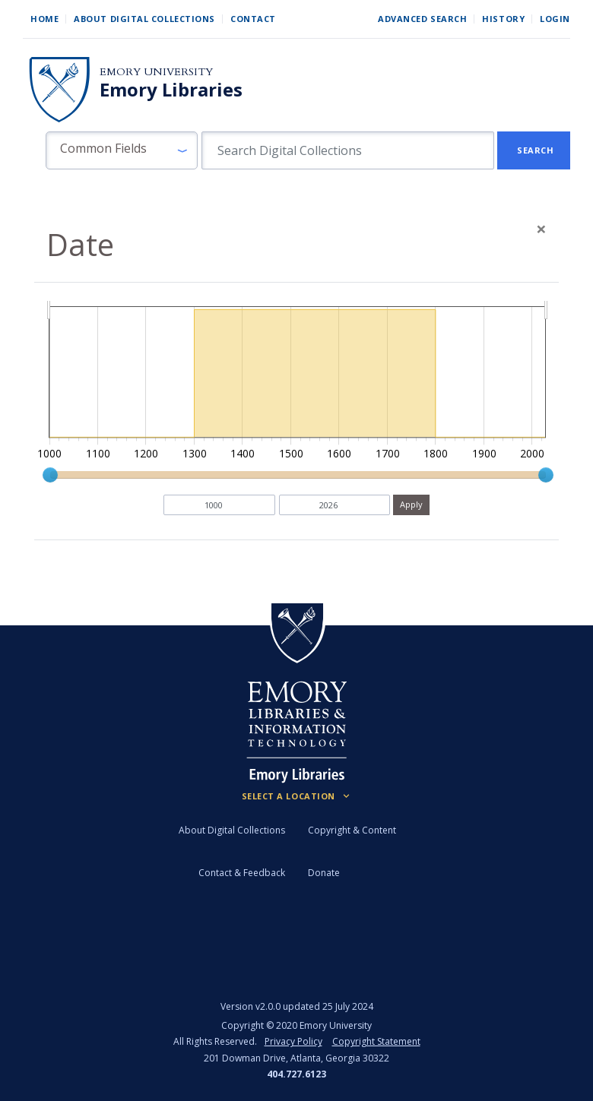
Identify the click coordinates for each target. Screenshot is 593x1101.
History (503, 18)
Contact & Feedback (241, 872)
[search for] (347, 150)
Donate (324, 872)
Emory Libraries (171, 90)
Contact (253, 18)
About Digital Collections (144, 18)
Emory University (156, 72)
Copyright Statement (376, 1041)
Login (555, 18)
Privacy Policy (293, 1041)
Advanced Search (422, 18)
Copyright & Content (352, 830)
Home (44, 18)
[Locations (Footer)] (297, 796)
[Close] (541, 228)
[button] (122, 150)
